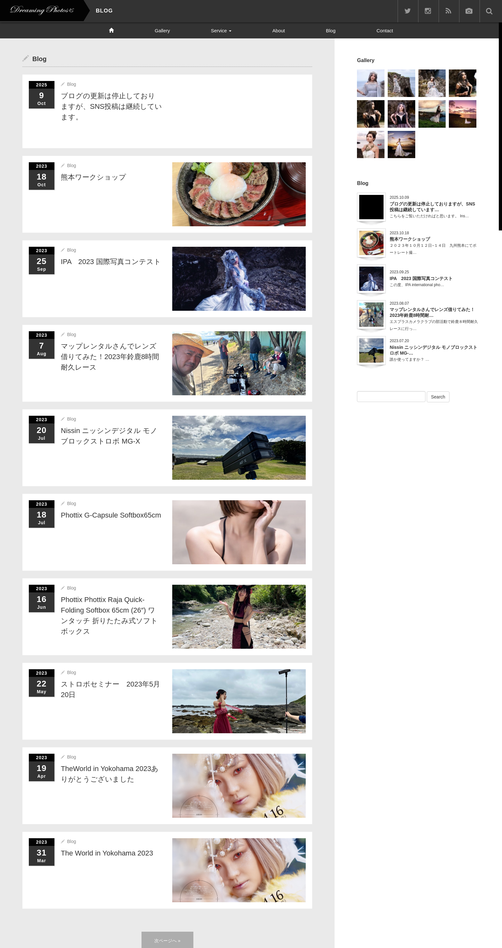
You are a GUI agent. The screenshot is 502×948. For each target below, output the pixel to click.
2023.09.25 (399, 271)
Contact (384, 30)
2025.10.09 (399, 197)
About (278, 30)
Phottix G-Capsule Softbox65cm (111, 514)
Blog (331, 30)
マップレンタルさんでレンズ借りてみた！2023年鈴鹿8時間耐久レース (110, 356)
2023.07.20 (399, 340)
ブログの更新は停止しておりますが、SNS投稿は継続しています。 (111, 106)
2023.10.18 (399, 232)
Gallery (162, 30)
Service (221, 30)
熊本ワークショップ (93, 177)
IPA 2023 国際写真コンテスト (111, 261)
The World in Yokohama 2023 (107, 852)
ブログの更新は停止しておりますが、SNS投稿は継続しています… (432, 206)
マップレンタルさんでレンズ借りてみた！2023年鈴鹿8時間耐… (432, 312)
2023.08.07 (399, 303)
